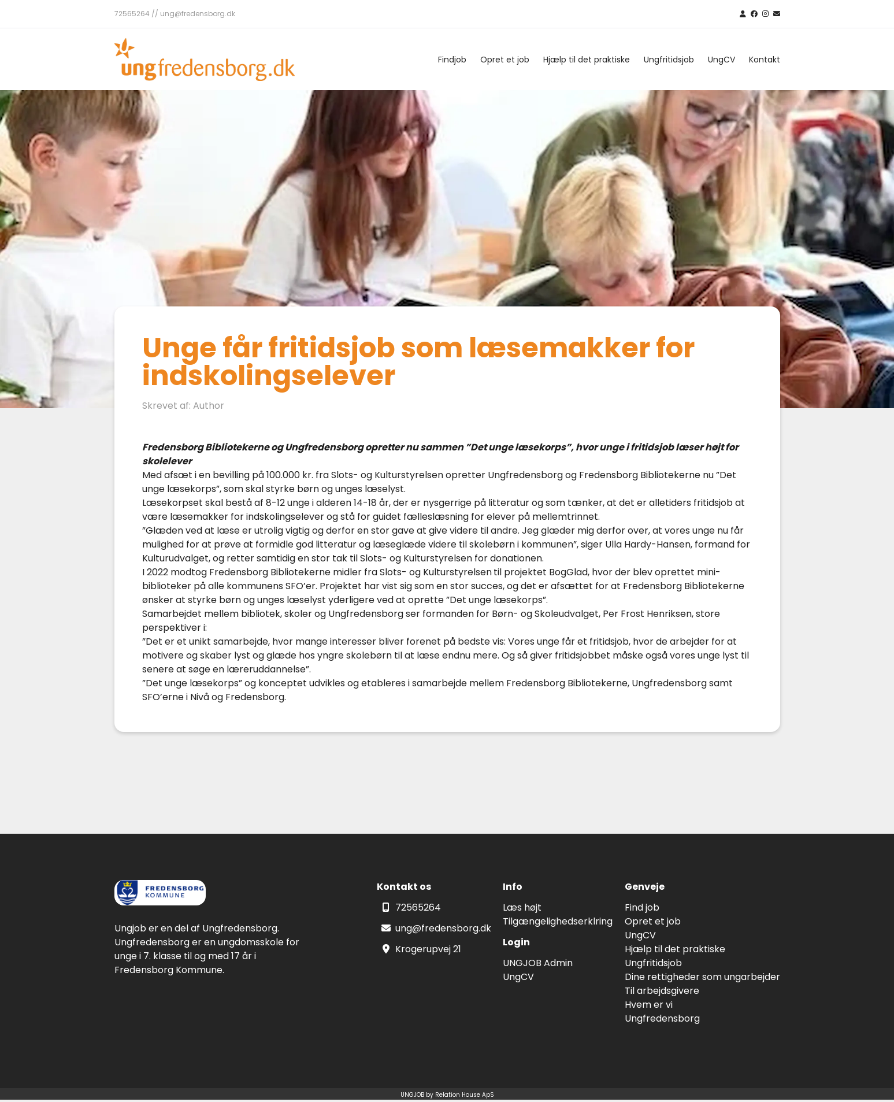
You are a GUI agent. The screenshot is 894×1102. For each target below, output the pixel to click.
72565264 (418, 907)
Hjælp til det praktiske (586, 59)
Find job (642, 907)
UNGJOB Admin (538, 963)
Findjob (452, 59)
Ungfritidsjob (669, 59)
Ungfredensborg (662, 1018)
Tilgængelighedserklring (558, 921)
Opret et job (504, 59)
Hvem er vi (649, 1004)
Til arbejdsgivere (662, 990)
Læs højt (522, 907)
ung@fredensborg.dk (443, 928)
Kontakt (764, 59)
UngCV (721, 59)
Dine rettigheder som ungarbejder (702, 976)
